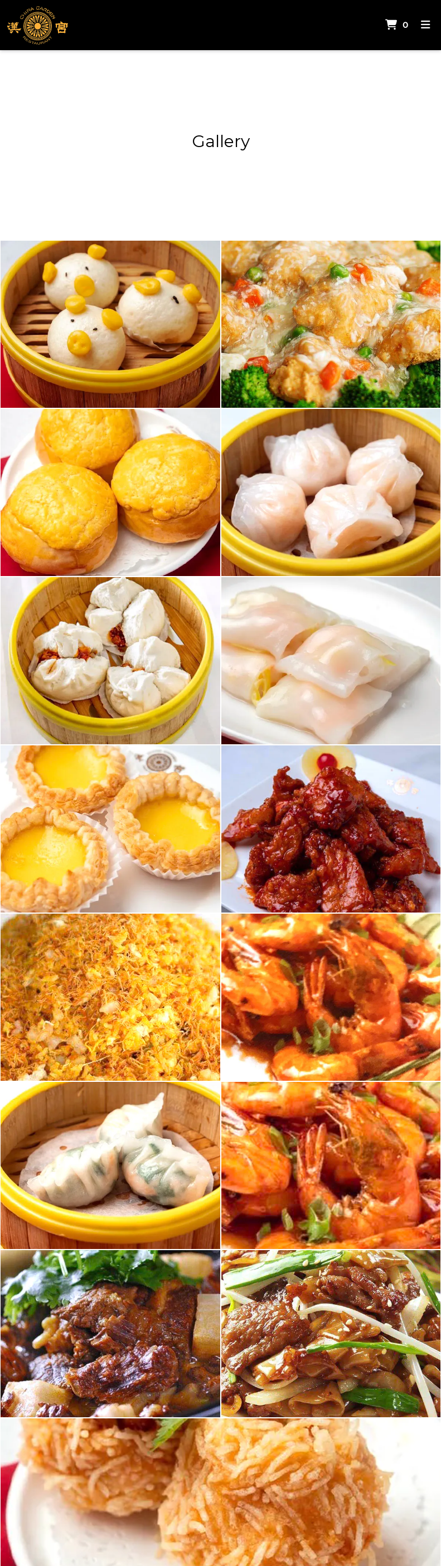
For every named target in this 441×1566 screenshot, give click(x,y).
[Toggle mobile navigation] (426, 25)
